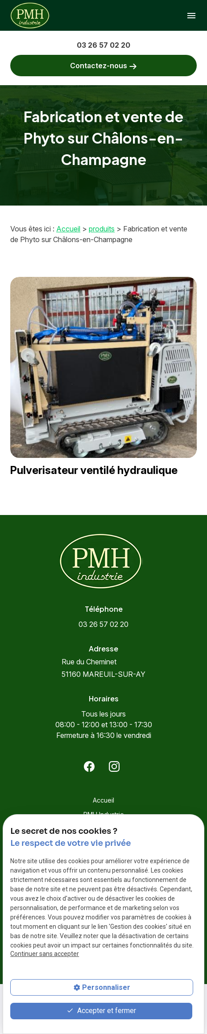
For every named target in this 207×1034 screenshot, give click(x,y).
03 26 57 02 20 (103, 45)
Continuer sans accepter (44, 953)
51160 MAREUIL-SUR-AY (103, 668)
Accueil (68, 228)
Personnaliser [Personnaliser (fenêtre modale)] (106, 987)
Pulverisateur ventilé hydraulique (94, 470)
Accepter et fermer (101, 1011)
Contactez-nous (103, 65)
